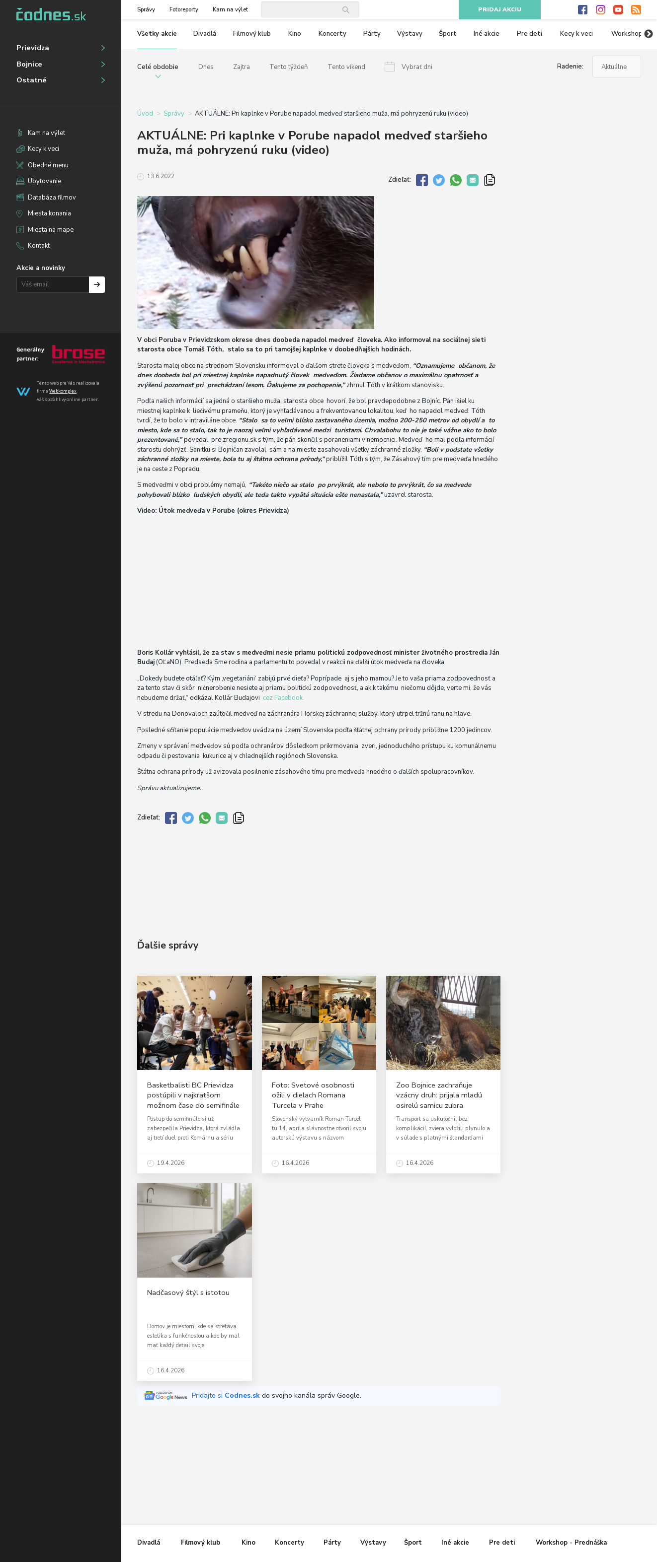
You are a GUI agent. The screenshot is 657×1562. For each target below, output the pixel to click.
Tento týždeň (288, 67)
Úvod (145, 113)
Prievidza (32, 48)
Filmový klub (252, 33)
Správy (146, 9)
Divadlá (204, 33)
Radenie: (570, 66)
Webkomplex (63, 391)
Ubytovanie (44, 181)
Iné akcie (486, 33)
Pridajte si (227, 1395)
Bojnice (29, 64)
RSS (636, 10)
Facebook (583, 10)
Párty (372, 33)
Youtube (618, 10)
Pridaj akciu (499, 9)
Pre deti (529, 33)
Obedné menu (48, 165)
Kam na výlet (46, 133)
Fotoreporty (183, 9)
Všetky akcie (157, 33)
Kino (294, 33)
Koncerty (332, 33)
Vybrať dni (417, 67)
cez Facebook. (283, 697)
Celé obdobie (157, 67)
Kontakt (39, 245)
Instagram (601, 10)
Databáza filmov (52, 197)
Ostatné (31, 80)
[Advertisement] (318, 873)
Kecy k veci (43, 148)
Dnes (206, 67)
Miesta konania (49, 213)
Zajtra (241, 67)
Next (649, 34)
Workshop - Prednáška (571, 1542)
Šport (448, 33)
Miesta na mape (51, 229)
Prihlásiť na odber (97, 284)
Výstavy (409, 33)
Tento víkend (346, 67)
